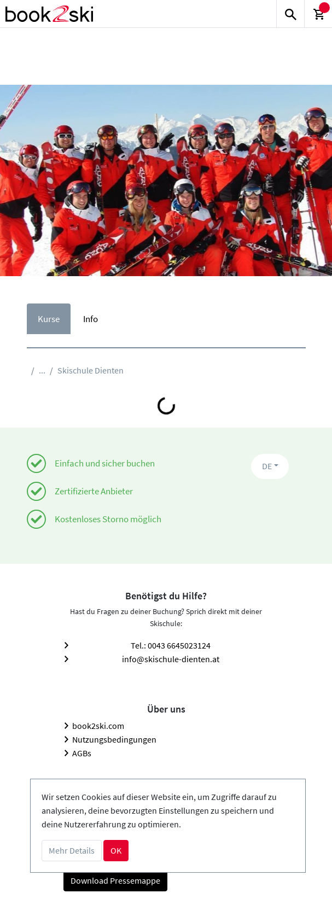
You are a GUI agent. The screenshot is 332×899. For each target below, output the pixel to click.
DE (267, 465)
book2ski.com (98, 725)
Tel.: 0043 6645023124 (171, 645)
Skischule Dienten (90, 370)
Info (90, 319)
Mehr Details (72, 850)
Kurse (49, 319)
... (42, 370)
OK (115, 850)
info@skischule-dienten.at (170, 658)
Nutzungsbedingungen (114, 739)
